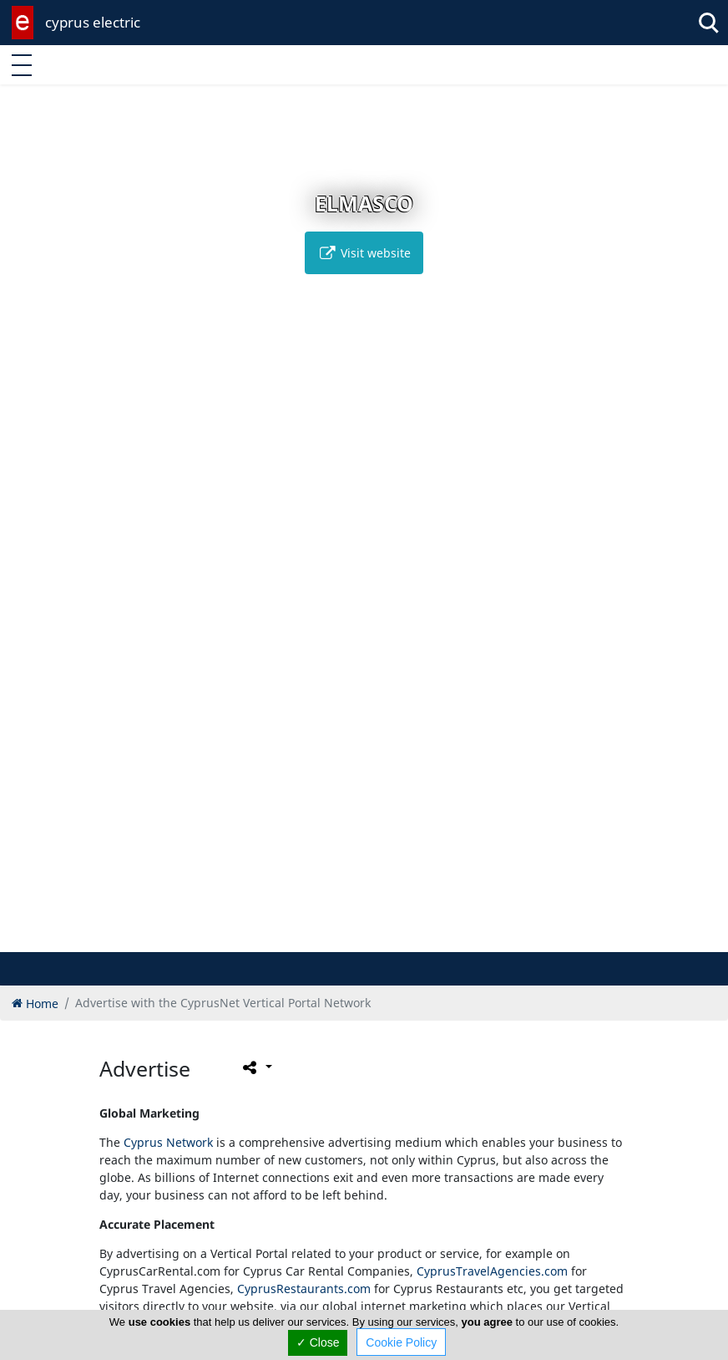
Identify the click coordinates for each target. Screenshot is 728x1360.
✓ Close (318, 1342)
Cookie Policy (401, 1342)
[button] (337, 937)
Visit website (364, 253)
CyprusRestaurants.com (304, 1288)
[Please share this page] (256, 1066)
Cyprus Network (168, 1142)
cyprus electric (92, 22)
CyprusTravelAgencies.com (492, 1271)
